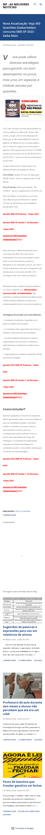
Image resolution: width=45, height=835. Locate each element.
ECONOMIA (25, 511)
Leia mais (38, 660)
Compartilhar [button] (9, 515)
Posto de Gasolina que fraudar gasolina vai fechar (22, 783)
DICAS (17, 511)
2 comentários (25, 740)
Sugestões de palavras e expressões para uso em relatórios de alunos (20, 630)
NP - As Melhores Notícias (16, 5)
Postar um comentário (29, 811)
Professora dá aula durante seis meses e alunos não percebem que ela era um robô (22, 708)
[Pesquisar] (34, 4)
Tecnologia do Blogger (22, 828)
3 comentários (25, 660)
